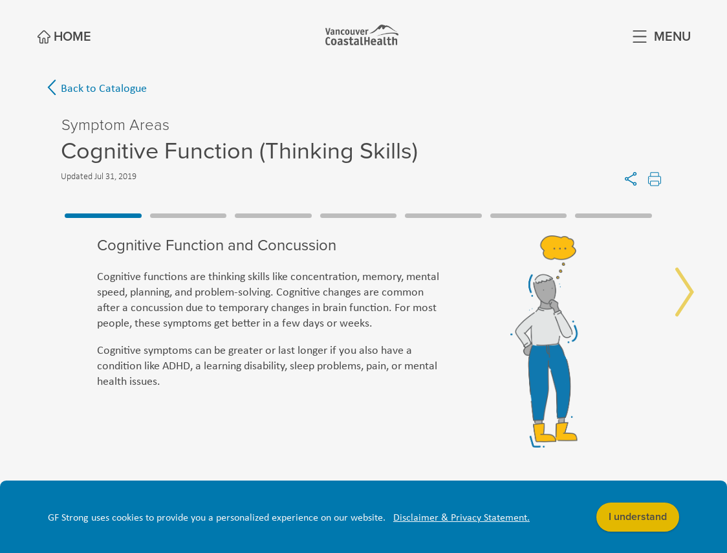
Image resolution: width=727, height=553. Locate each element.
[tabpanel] (363, 341)
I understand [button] (638, 516)
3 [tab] (273, 215)
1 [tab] (103, 215)
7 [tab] (613, 215)
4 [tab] (358, 215)
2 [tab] (188, 215)
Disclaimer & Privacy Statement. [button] (461, 517)
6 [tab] (528, 215)
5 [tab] (443, 215)
